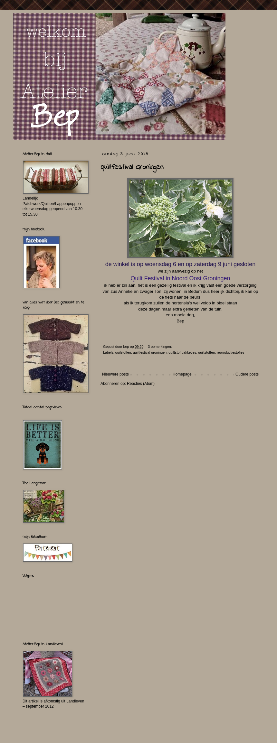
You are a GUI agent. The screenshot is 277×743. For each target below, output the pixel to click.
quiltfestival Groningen (131, 167)
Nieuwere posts (115, 374)
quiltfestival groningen (150, 352)
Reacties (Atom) (141, 383)
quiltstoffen (206, 352)
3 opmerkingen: (160, 346)
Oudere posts (247, 374)
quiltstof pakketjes (182, 352)
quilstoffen (123, 352)
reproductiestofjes (230, 352)
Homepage (182, 374)
